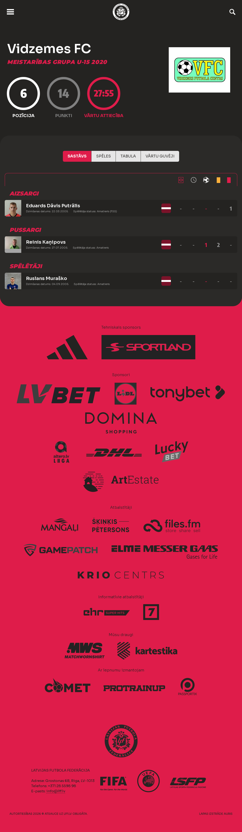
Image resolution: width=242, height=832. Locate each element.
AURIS (228, 813)
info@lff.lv (55, 791)
